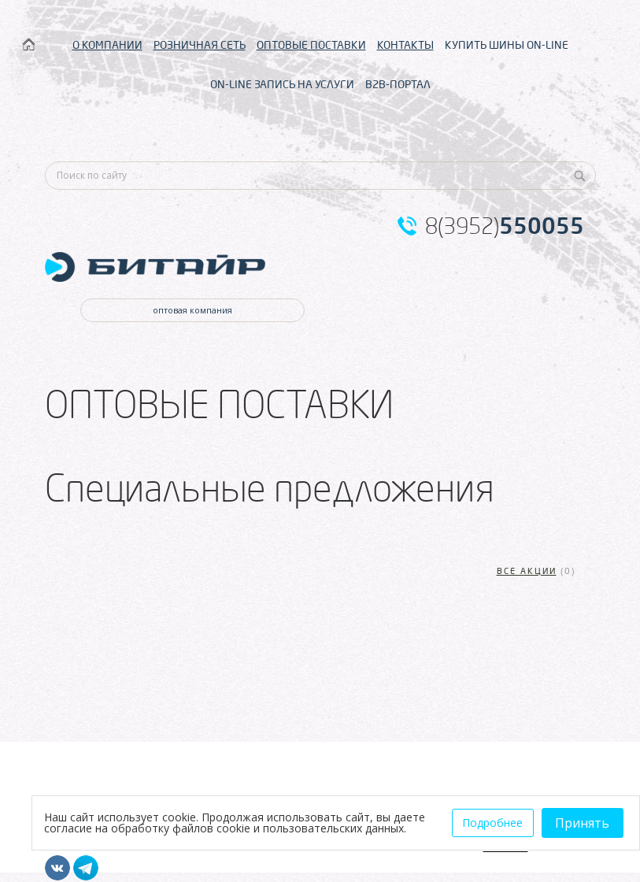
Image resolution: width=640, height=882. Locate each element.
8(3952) (504, 226)
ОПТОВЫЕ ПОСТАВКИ (311, 45)
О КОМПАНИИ (107, 45)
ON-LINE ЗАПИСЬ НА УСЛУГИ (282, 84)
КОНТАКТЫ (405, 45)
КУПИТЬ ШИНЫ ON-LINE (506, 45)
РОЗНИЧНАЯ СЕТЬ (200, 45)
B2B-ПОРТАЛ (398, 84)
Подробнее (492, 822)
